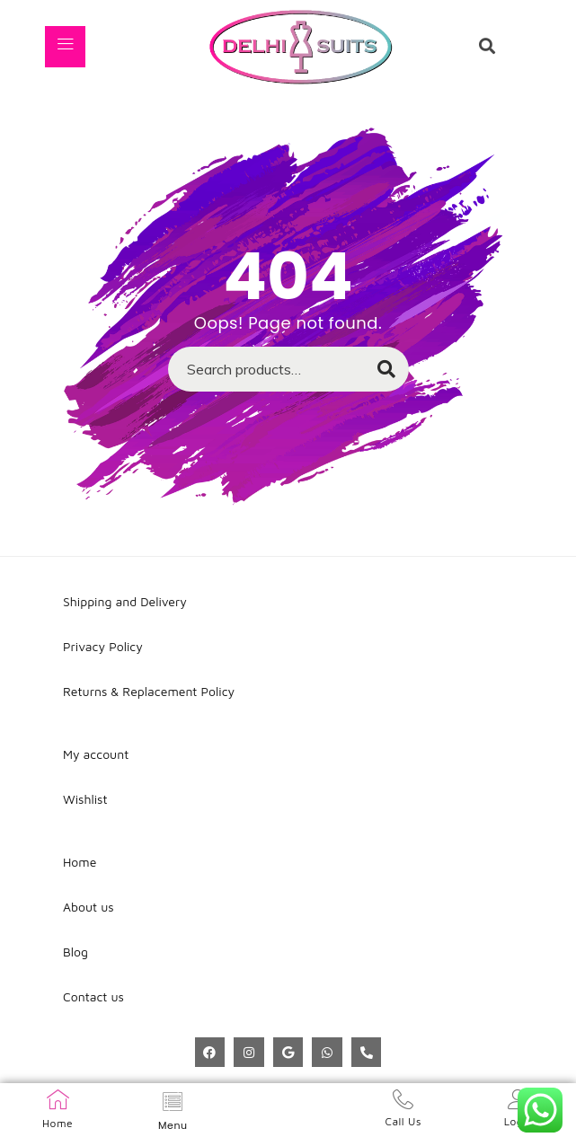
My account (95, 754)
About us (88, 906)
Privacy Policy (103, 646)
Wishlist (85, 799)
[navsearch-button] (487, 47)
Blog (75, 951)
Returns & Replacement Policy (149, 691)
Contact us (93, 996)
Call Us (403, 1121)
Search (378, 374)
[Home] (58, 1100)
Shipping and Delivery (125, 601)
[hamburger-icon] (65, 46)
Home (57, 1123)
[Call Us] (403, 1099)
